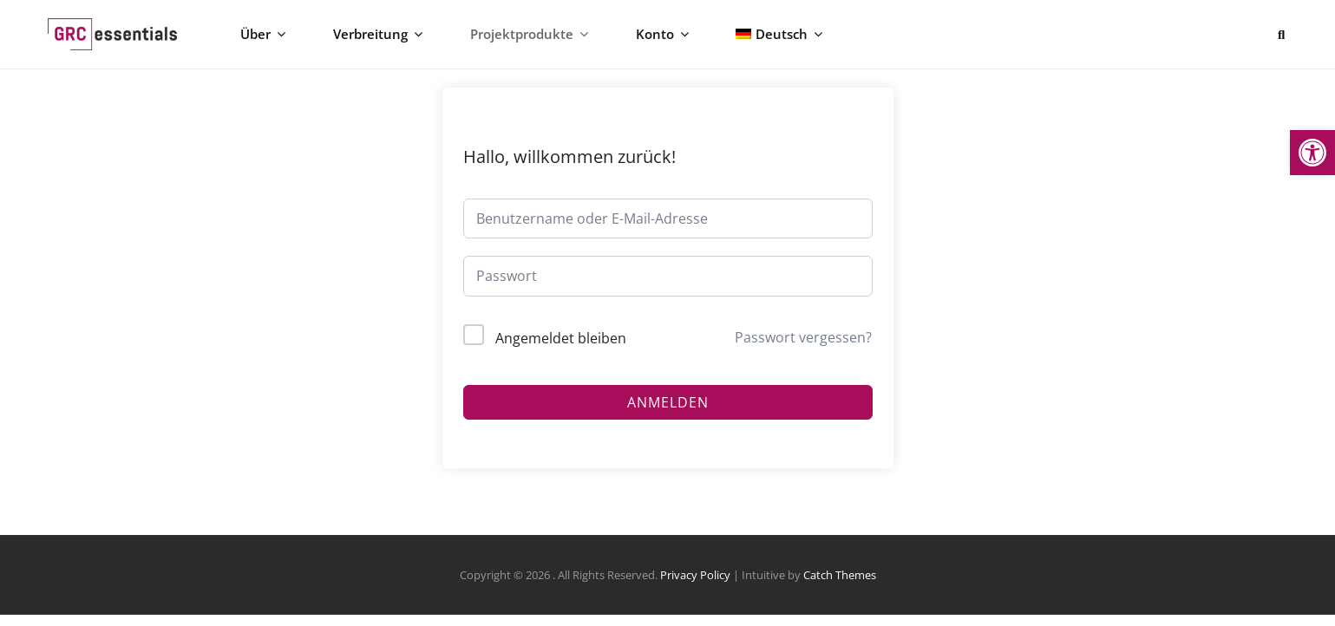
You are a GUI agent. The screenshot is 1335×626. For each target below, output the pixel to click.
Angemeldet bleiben (560, 349)
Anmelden (668, 413)
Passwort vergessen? (803, 348)
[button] (1312, 152)
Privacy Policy (695, 586)
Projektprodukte (520, 40)
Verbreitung (377, 40)
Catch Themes (839, 586)
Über (271, 40)
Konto (644, 40)
